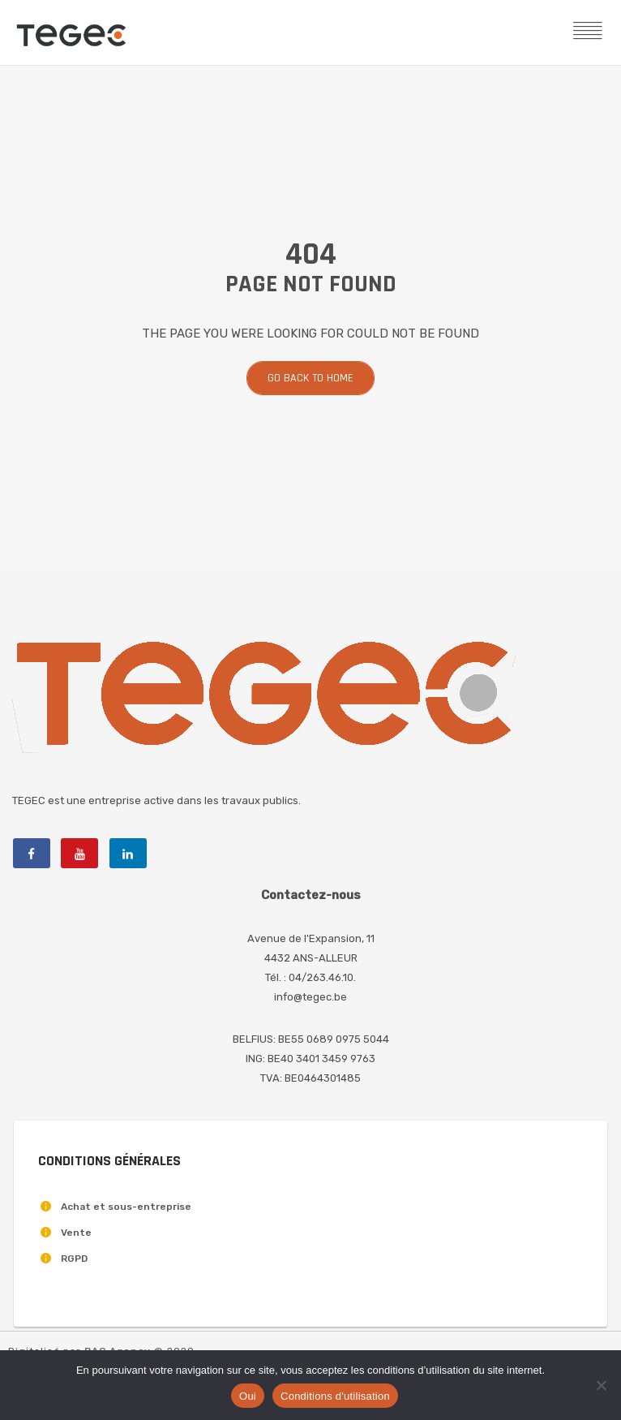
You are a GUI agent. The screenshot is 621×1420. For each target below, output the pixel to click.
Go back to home (310, 378)
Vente (76, 1232)
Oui (247, 1396)
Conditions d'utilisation (335, 1396)
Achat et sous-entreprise (126, 1206)
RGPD (74, 1258)
